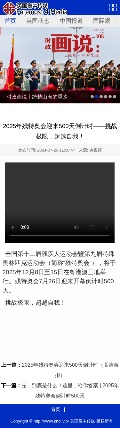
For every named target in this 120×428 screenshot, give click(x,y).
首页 (10, 21)
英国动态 (37, 21)
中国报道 (71, 21)
